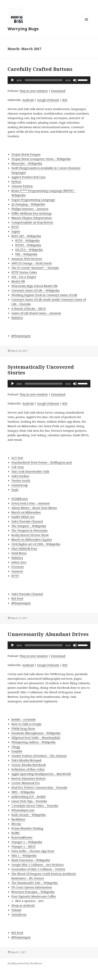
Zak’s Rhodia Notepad (26, 760)
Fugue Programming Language (33, 199)
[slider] (43, 80)
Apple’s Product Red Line (28, 177)
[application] (49, 80)
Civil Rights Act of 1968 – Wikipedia (35, 544)
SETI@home (19, 498)
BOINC (15, 833)
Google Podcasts (48, 100)
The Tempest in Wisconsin (29, 530)
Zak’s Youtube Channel (27, 521)
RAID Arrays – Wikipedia (28, 814)
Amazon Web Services (26, 258)
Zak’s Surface (20, 476)
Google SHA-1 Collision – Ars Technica (37, 864)
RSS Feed (17, 598)
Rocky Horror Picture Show (30, 535)
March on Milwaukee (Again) (31, 539)
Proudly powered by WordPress (25, 963)
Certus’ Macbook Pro (25, 783)
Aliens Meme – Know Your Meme (34, 508)
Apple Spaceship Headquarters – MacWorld (41, 774)
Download (58, 91)
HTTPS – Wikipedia (28, 245)
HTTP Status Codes (24, 272)
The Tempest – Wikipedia (28, 526)
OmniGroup (19, 485)
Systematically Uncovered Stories (41, 369)
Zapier (15, 231)
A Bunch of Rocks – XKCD (28, 308)
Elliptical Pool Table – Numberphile (35, 737)
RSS (64, 100)
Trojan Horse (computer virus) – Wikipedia (41, 159)
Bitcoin (16, 824)
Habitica (17, 317)
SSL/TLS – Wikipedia (29, 249)
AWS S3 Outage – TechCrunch (31, 263)
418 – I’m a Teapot (23, 277)
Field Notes (19, 553)
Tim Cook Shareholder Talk (30, 471)
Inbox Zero (18, 562)
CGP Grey (17, 467)
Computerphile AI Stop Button (32, 222)
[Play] (12, 80)
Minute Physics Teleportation (31, 218)
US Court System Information (31, 887)
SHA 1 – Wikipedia (24, 855)
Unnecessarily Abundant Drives (48, 634)
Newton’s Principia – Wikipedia (33, 892)
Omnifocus (18, 914)
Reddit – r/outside (23, 719)
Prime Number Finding (27, 828)
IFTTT (15, 227)
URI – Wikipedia (26, 254)
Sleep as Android (23, 905)
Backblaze (18, 819)
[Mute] (75, 80)
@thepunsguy (21, 336)
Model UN (18, 281)
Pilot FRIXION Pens (24, 548)
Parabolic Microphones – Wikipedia (36, 733)
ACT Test (17, 458)
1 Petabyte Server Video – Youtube (34, 805)
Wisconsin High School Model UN (34, 286)
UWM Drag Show (23, 728)
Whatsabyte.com (23, 810)
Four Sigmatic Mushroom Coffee (33, 896)
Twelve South (20, 480)
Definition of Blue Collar (28, 769)
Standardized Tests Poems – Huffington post (41, 462)
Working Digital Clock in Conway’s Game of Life (44, 295)
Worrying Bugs (23, 28)
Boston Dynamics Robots (28, 778)
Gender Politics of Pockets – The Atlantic (39, 756)
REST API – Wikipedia (26, 236)
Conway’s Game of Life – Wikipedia (35, 290)
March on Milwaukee (26, 512)
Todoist (16, 910)
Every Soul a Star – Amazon (30, 503)
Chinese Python (22, 186)
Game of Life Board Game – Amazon (36, 313)
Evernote (17, 567)
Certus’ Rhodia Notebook (28, 765)
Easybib (16, 751)
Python (16, 181)
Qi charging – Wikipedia (28, 204)
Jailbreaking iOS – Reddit (28, 796)
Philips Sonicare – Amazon (29, 209)
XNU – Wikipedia (23, 792)
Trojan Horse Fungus (25, 154)
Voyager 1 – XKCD (23, 846)
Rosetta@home (21, 837)
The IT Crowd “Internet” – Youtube (35, 268)
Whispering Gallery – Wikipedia (33, 742)
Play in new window (34, 91)
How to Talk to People (26, 724)
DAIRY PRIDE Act (23, 517)
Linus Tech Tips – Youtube (29, 801)
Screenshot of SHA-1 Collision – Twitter (38, 869)
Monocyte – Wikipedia (26, 163)
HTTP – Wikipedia (27, 240)
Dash (14, 489)
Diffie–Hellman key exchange (31, 213)
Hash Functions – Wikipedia (30, 860)
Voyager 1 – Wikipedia (26, 842)
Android (28, 100)
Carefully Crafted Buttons (40, 69)
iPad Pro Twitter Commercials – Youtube (39, 787)
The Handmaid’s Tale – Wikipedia (34, 883)
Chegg (15, 746)
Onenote (17, 571)
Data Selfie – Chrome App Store (33, 851)
